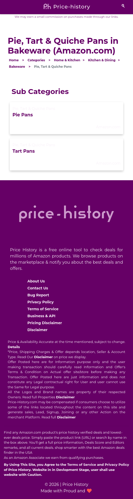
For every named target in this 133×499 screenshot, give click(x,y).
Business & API (42, 316)
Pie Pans (22, 114)
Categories (36, 60)
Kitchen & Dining (101, 60)
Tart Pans (23, 151)
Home (14, 60)
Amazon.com (108, 127)
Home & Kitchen (67, 60)
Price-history (71, 7)
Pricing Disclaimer (45, 323)
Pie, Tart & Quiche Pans (33, 108)
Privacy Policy (41, 302)
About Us (36, 281)
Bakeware (17, 66)
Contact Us (38, 288)
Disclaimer (38, 330)
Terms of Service (43, 309)
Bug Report (38, 295)
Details (14, 347)
